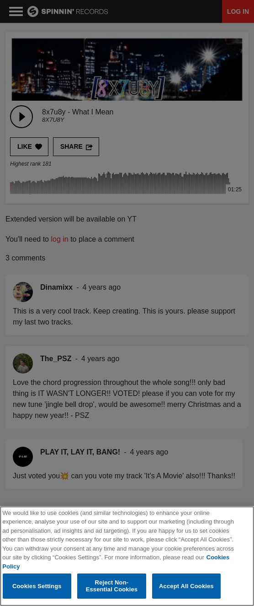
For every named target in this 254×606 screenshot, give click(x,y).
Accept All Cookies (186, 586)
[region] (127, 556)
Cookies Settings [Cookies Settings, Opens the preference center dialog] (37, 586)
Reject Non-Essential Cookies (112, 586)
